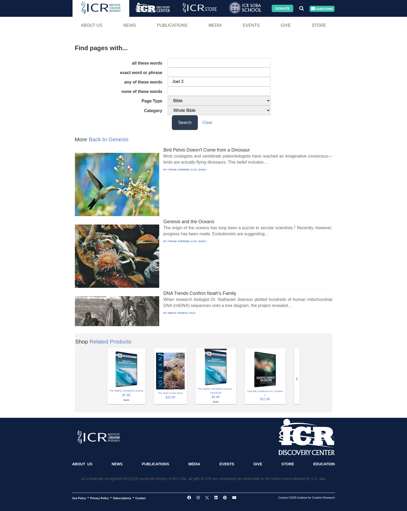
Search (185, 122)
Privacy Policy (99, 497)
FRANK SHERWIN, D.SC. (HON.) (187, 169)
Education (324, 464)
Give (286, 25)
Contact (140, 497)
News (129, 25)
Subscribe (322, 9)
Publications (172, 25)
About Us (91, 25)
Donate (282, 8)
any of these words (143, 82)
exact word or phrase (141, 72)
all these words (147, 63)
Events (251, 25)
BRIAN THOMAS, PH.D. (182, 312)
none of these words (141, 91)
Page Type (152, 101)
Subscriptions (122, 497)
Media (215, 25)
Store (319, 25)
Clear (207, 122)
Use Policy (79, 497)
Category (153, 110)
